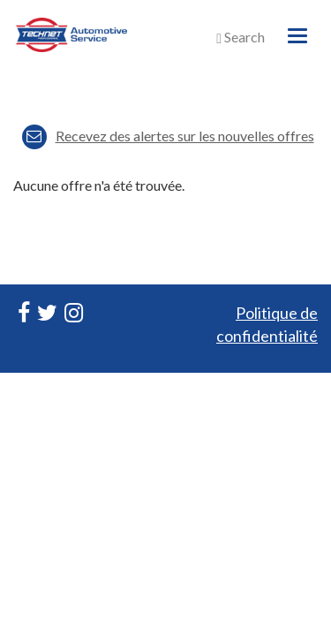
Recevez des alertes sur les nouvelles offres (168, 135)
